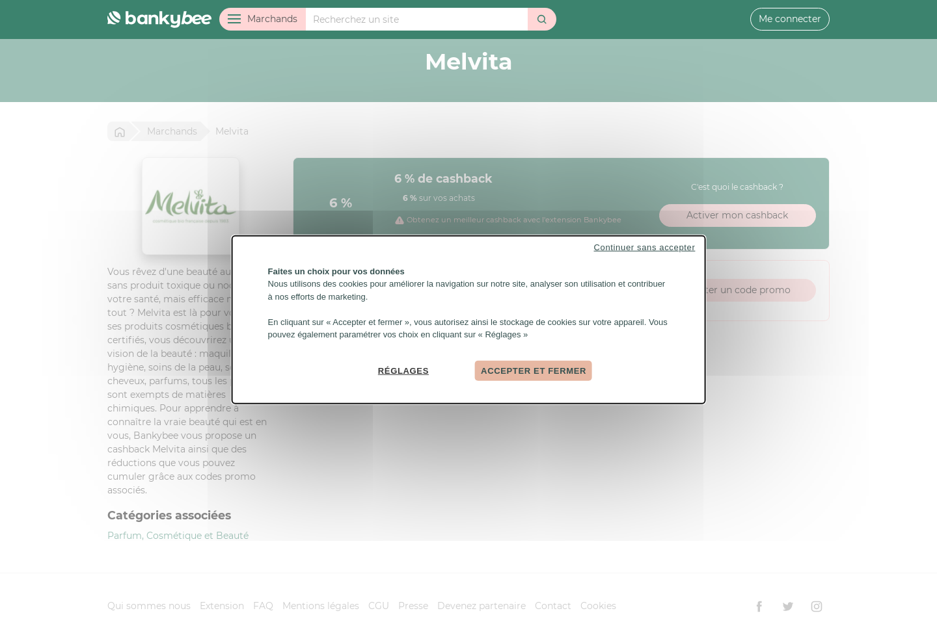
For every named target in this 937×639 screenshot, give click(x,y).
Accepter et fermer (533, 370)
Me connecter (790, 19)
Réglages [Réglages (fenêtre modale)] (403, 370)
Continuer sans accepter (645, 247)
